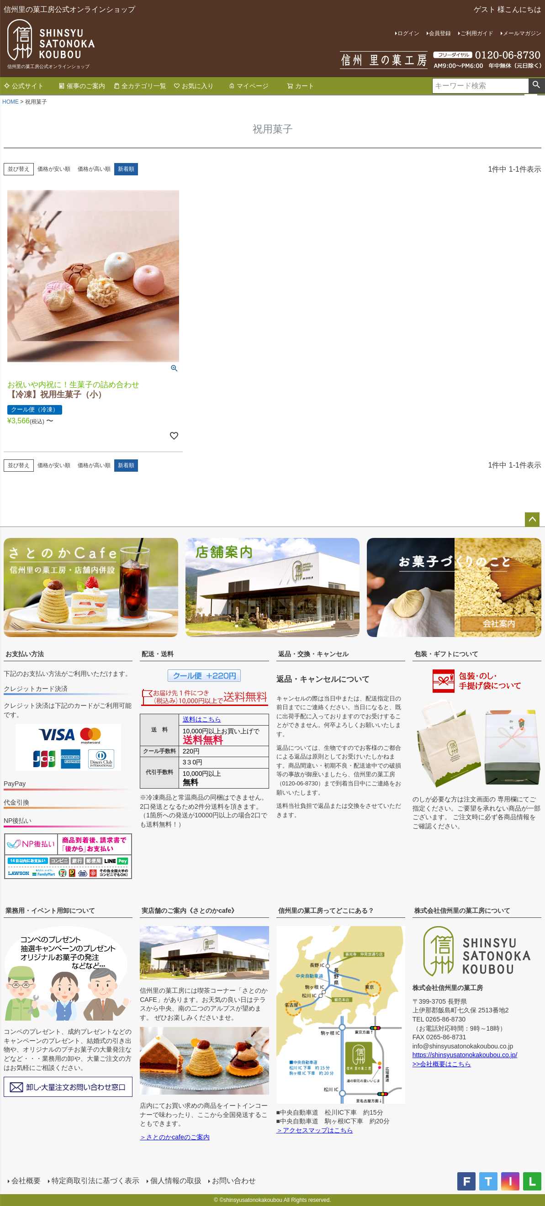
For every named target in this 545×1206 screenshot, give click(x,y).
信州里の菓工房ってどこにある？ (326, 910)
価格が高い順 (94, 169)
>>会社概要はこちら (442, 1064)
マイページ (248, 86)
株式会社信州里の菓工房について (462, 910)
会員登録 (440, 33)
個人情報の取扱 (175, 1181)
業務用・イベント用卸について (50, 910)
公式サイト (24, 86)
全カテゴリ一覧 (139, 86)
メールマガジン (522, 33)
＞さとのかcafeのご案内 (174, 1137)
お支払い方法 (24, 654)
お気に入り (194, 86)
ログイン (408, 33)
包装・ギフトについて (446, 654)
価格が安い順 (53, 169)
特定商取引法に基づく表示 (95, 1181)
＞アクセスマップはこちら (314, 1130)
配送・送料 (158, 654)
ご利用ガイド (476, 33)
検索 (537, 86)
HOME (10, 102)
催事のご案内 (81, 86)
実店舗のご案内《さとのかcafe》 (190, 910)
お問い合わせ (234, 1181)
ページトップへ (532, 519)
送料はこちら (202, 719)
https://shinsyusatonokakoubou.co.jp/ (465, 1055)
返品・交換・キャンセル (313, 654)
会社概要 (25, 1181)
